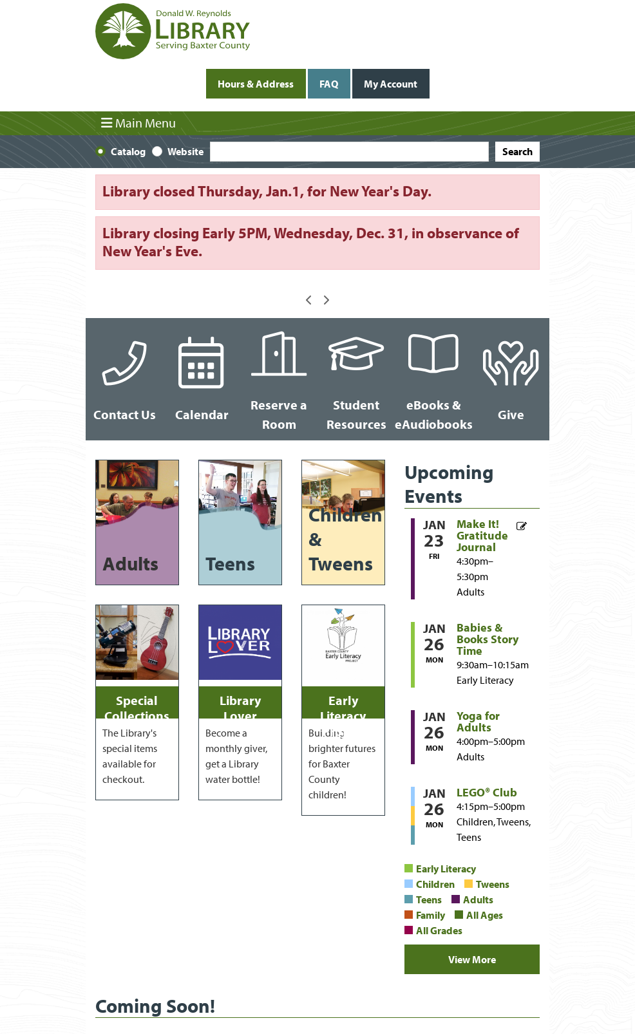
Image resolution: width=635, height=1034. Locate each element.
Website (185, 151)
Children (435, 884)
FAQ (328, 83)
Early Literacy (446, 868)
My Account (390, 83)
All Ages (484, 914)
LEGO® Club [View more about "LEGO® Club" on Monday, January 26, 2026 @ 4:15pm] (487, 792)
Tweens (492, 884)
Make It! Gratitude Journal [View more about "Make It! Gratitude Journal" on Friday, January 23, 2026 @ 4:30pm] (482, 535)
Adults (478, 899)
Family (430, 914)
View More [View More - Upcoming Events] (472, 959)
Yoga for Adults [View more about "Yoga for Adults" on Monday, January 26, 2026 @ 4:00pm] (478, 721)
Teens (429, 899)
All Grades (439, 930)
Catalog (128, 151)
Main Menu (138, 123)
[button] (309, 300)
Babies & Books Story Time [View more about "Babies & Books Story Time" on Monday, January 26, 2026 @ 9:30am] (487, 639)
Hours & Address (256, 83)
